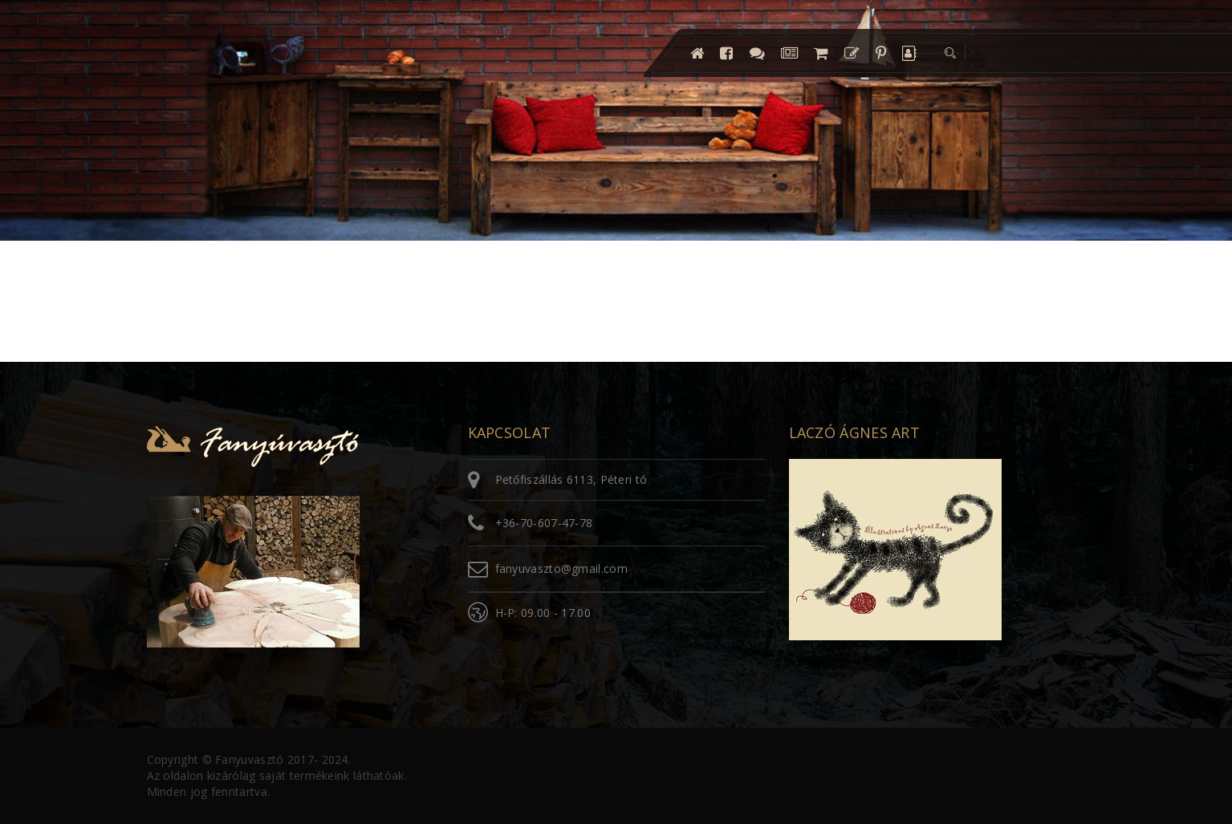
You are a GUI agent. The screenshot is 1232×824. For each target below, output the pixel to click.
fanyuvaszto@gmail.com (561, 568)
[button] (948, 53)
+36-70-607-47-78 (544, 522)
